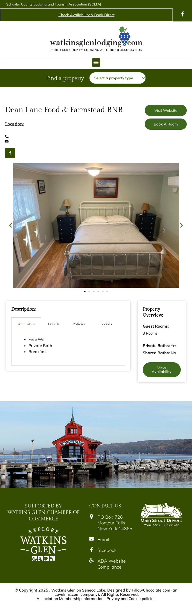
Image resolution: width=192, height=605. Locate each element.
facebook (107, 550)
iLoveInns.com (66, 594)
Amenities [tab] (26, 324)
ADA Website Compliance (112, 564)
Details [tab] (54, 324)
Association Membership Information (69, 598)
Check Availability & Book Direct (86, 14)
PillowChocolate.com (151, 590)
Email (103, 539)
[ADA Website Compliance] (91, 560)
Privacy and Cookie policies (131, 598)
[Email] (91, 539)
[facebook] (91, 549)
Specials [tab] (105, 324)
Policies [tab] (79, 324)
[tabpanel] (68, 348)
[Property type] (117, 78)
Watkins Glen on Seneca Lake (78, 590)
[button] (96, 62)
